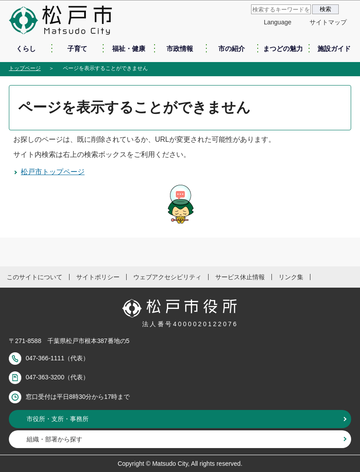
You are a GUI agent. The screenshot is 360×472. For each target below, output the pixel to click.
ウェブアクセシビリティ (167, 277)
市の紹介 (231, 48)
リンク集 (291, 277)
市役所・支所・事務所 (58, 418)
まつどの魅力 (283, 48)
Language (277, 22)
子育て (77, 48)
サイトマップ (328, 22)
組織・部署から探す (54, 439)
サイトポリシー (98, 277)
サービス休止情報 (240, 277)
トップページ (25, 68)
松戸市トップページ (53, 172)
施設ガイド (334, 48)
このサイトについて (34, 277)
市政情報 (179, 48)
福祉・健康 (128, 48)
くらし (26, 48)
